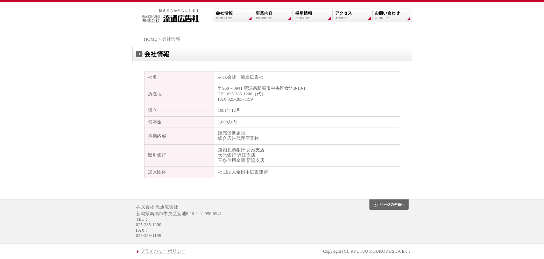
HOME (150, 39)
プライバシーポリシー (163, 251)
